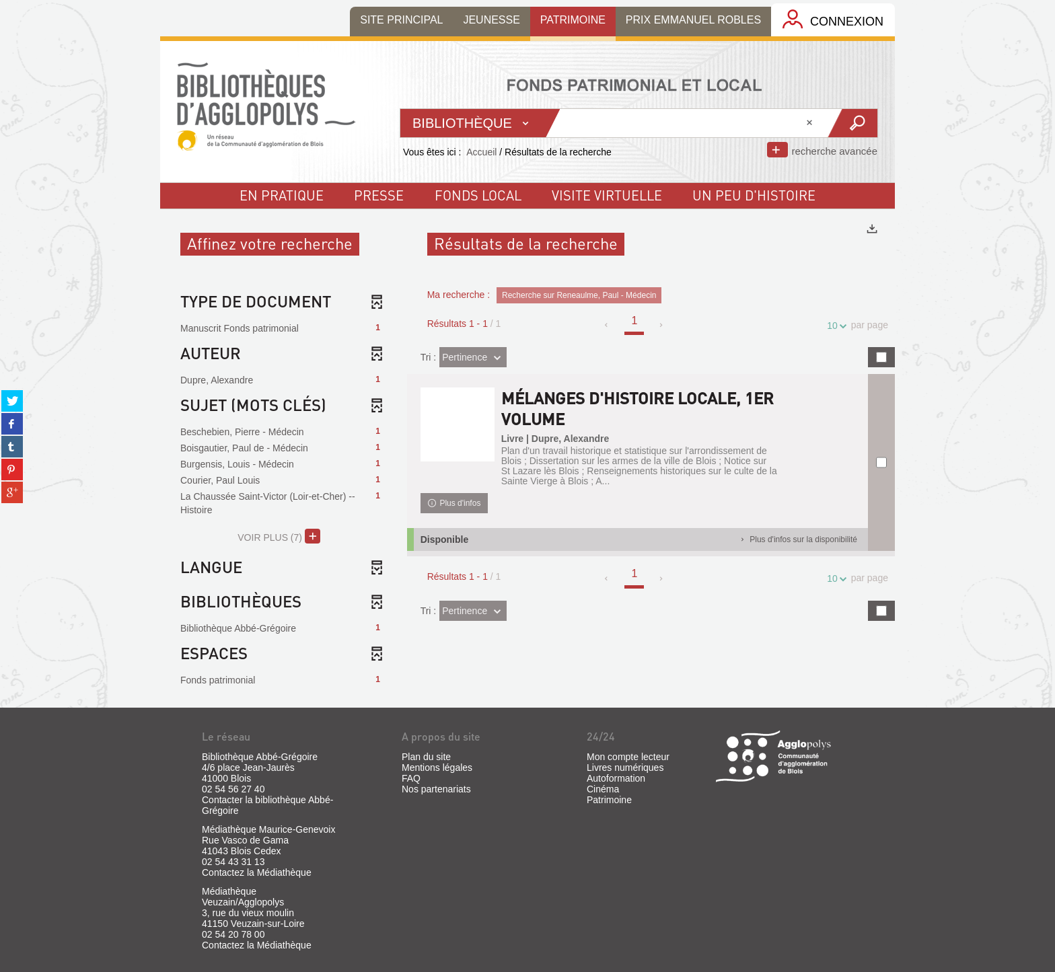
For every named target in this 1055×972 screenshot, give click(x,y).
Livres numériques (625, 767)
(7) (279, 536)
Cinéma (603, 789)
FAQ (411, 778)
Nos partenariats (436, 789)
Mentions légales (437, 767)
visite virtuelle (607, 195)
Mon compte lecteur (628, 756)
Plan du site (426, 756)
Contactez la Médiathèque (257, 872)
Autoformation (616, 778)
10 (834, 326)
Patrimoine (609, 799)
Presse (379, 195)
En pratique (282, 195)
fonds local (478, 195)
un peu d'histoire (753, 195)
